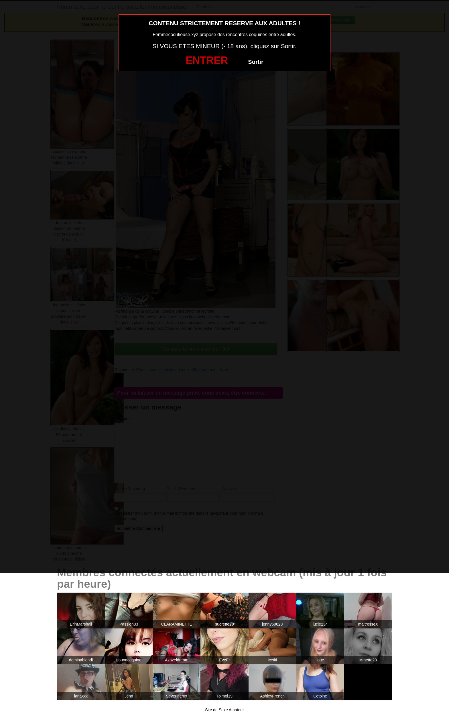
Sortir (255, 62)
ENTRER (207, 60)
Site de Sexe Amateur (224, 710)
